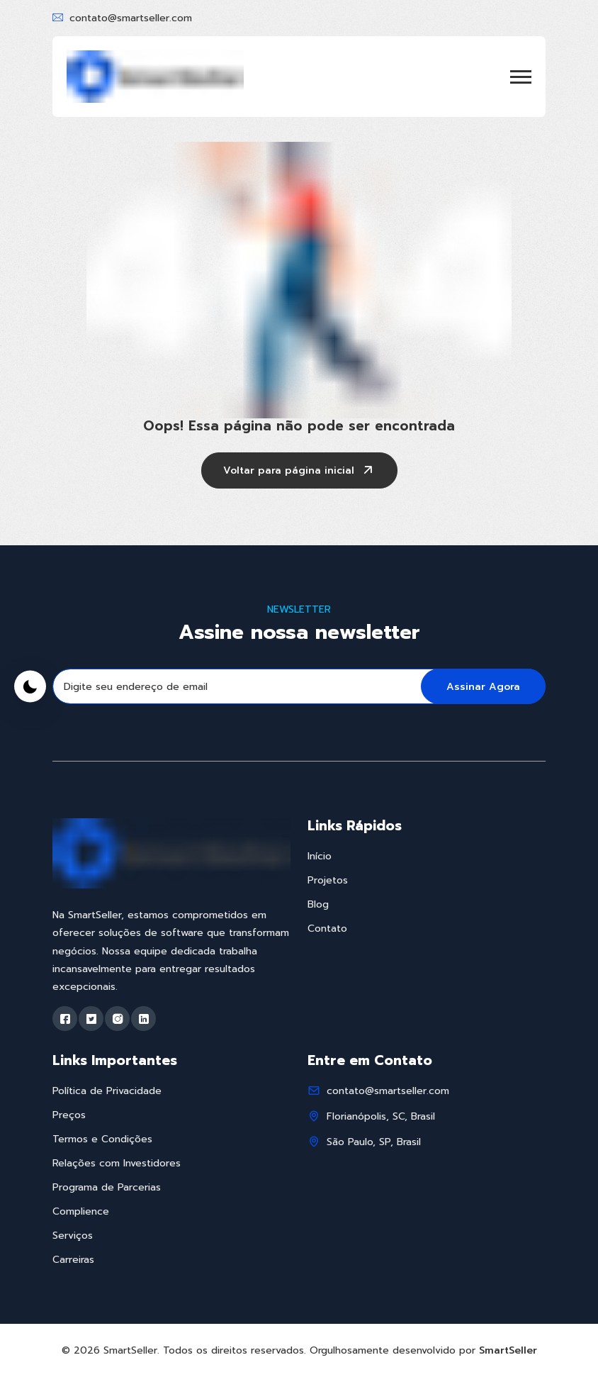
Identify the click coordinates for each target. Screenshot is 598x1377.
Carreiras (73, 1259)
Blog (318, 904)
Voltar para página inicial (299, 471)
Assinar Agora (483, 686)
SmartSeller (508, 1350)
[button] (520, 77)
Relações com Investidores (116, 1163)
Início (320, 856)
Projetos (328, 880)
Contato (327, 928)
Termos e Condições (102, 1139)
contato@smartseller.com (130, 18)
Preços (69, 1115)
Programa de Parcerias (106, 1187)
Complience (80, 1211)
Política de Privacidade (107, 1090)
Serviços (72, 1235)
